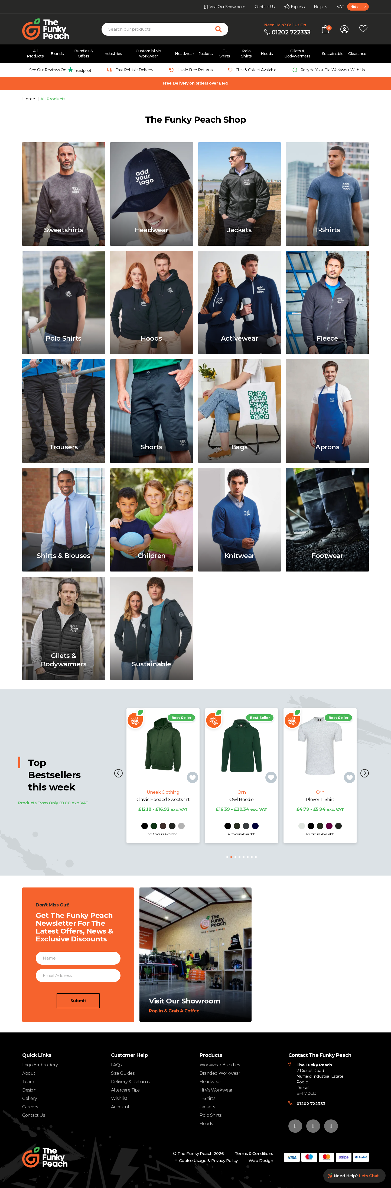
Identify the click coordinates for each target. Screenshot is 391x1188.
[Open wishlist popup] (363, 29)
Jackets (206, 53)
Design (29, 1090)
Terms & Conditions (254, 1153)
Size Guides (123, 1073)
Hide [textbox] (354, 7)
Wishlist (119, 1098)
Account (120, 1107)
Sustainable (333, 53)
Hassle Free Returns (194, 69)
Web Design (261, 1160)
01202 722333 (310, 1103)
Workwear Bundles (220, 1064)
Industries (112, 53)
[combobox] (358, 7)
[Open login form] (344, 29)
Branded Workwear (220, 1073)
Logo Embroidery (40, 1064)
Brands (57, 53)
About (28, 1073)
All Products (35, 54)
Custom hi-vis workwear (148, 54)
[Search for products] (221, 29)
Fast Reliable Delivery (134, 69)
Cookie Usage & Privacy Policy (208, 1160)
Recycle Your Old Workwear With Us (332, 69)
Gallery (29, 1098)
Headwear (184, 53)
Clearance (357, 53)
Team (28, 1081)
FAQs (116, 1064)
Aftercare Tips (125, 1090)
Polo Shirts (246, 54)
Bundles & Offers (83, 54)
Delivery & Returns (130, 1081)
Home (29, 98)
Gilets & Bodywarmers (297, 54)
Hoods (267, 53)
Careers (30, 1106)
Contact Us (33, 1115)
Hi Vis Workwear (216, 1090)
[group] (58, 70)
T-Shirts (224, 54)
